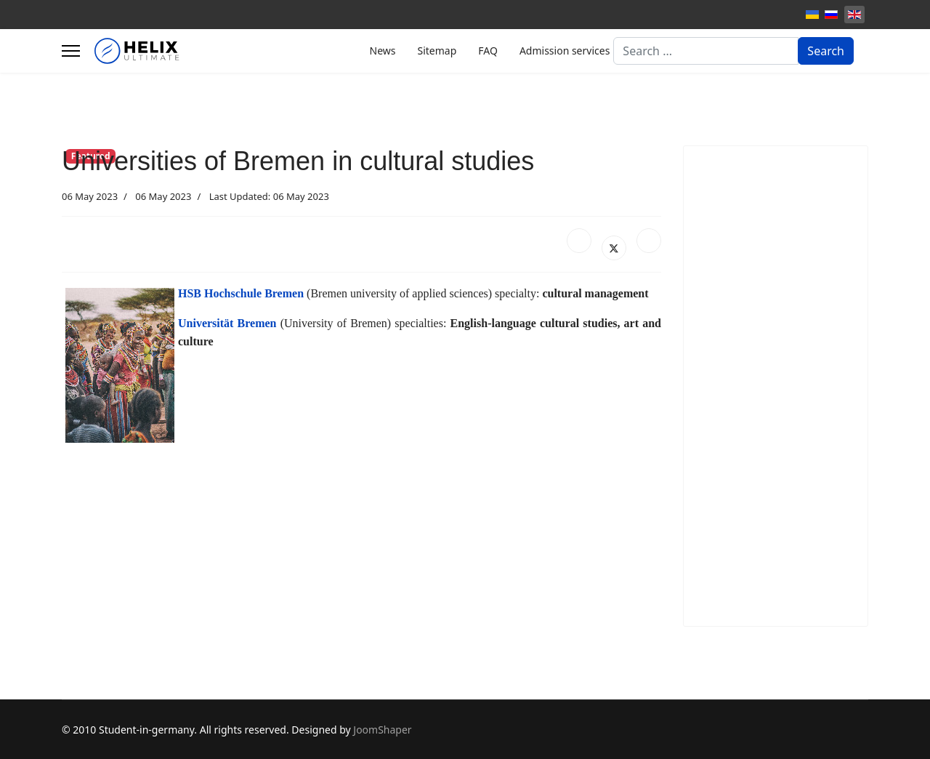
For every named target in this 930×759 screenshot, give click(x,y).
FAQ (488, 50)
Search (825, 51)
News (383, 50)
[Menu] (71, 51)
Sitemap (436, 50)
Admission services (564, 50)
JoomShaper (382, 729)
